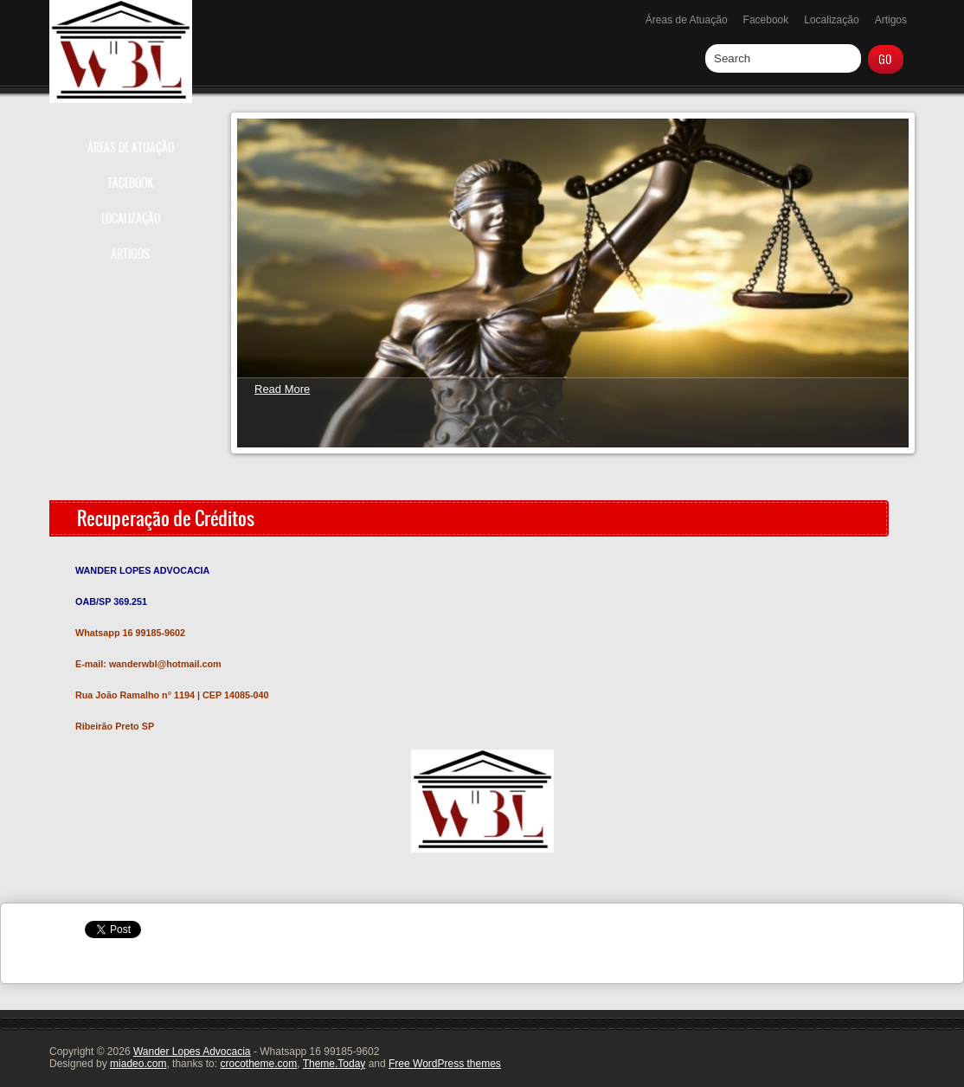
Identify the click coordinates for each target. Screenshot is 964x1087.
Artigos (891, 20)
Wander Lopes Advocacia (192, 1051)
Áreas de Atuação (687, 20)
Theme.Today (334, 1064)
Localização (831, 20)
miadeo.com (138, 1064)
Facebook (766, 20)
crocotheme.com (258, 1064)
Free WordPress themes (445, 1064)
